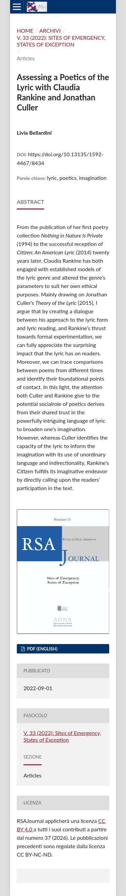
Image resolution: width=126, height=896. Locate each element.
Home (25, 30)
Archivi (49, 30)
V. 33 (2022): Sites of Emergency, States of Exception (61, 40)
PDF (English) (41, 648)
